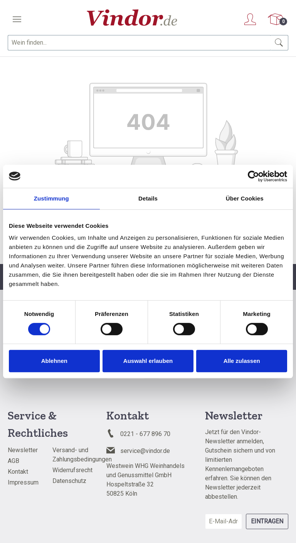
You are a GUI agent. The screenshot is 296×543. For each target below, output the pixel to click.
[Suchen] (279, 42)
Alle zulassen (242, 361)
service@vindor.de (145, 450)
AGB (13, 460)
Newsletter (23, 450)
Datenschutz (69, 481)
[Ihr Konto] (250, 19)
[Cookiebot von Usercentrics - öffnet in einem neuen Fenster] (253, 176)
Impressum (23, 482)
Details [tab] (148, 198)
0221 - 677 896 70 (145, 434)
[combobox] (139, 42)
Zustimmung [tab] (51, 198)
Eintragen (267, 521)
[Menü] (17, 19)
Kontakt (18, 471)
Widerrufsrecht (72, 470)
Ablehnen (54, 361)
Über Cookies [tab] (245, 198)
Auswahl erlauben (148, 361)
